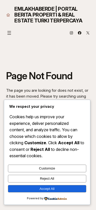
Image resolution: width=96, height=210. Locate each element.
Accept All (47, 189)
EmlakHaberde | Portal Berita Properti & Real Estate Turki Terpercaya (48, 15)
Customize (47, 168)
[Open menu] (9, 33)
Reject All (47, 178)
